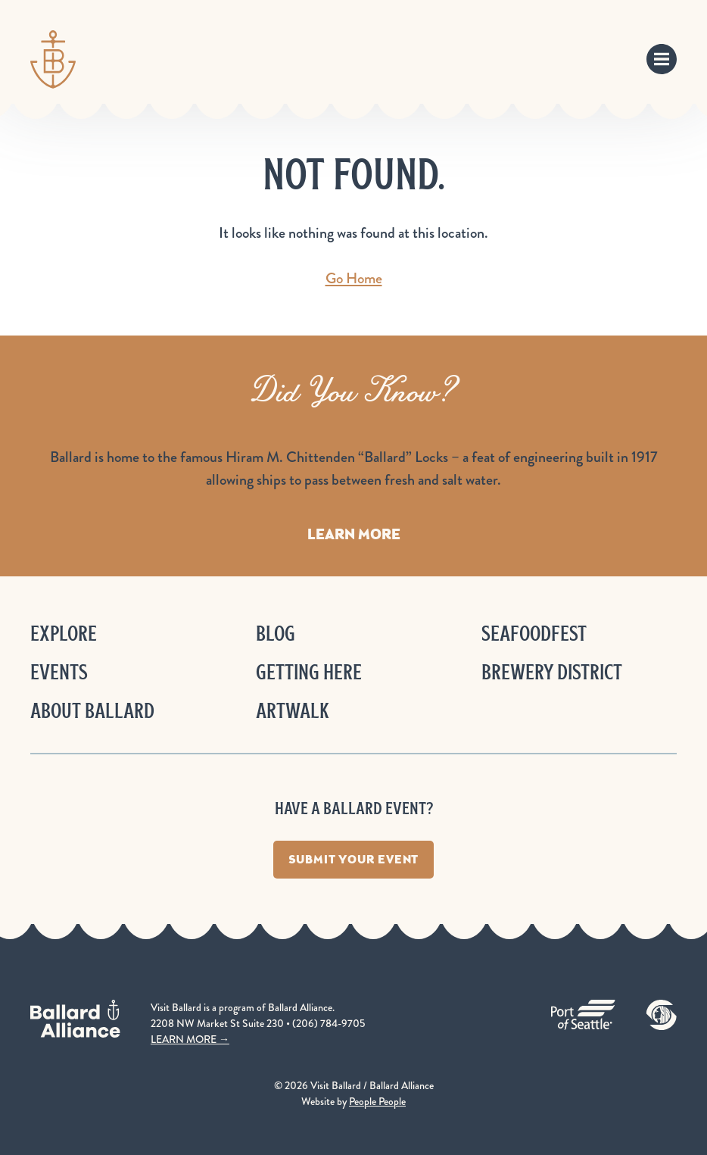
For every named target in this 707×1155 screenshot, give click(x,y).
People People (377, 1101)
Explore (63, 633)
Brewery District (551, 672)
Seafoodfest (534, 633)
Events (59, 672)
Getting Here (309, 672)
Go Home (353, 278)
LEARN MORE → (190, 1039)
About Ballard (92, 711)
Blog (275, 633)
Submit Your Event (353, 859)
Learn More (353, 534)
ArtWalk (292, 711)
